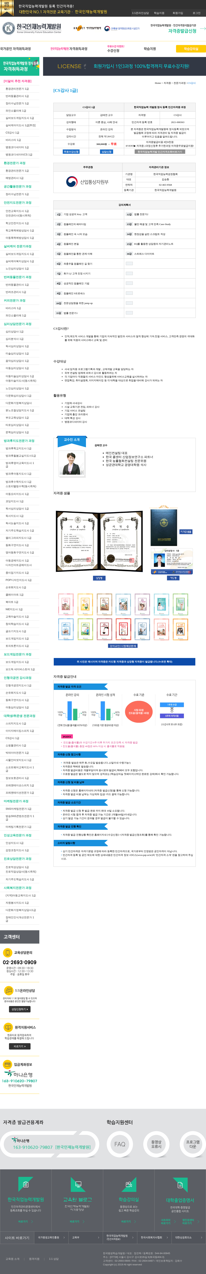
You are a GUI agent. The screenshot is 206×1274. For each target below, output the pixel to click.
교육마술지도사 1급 (17, 616)
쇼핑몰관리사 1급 (16, 745)
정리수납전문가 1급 (17, 103)
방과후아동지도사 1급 (18, 473)
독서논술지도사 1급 (17, 523)
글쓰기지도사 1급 (16, 631)
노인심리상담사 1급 (17, 268)
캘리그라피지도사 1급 (18, 537)
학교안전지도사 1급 (17, 223)
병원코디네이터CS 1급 (19, 154)
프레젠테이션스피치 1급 (20, 785)
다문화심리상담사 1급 (18, 395)
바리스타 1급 (13, 139)
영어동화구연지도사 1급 (20, 552)
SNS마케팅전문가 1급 (18, 808)
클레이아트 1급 (15, 594)
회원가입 (178, 12)
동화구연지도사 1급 (17, 545)
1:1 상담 (54, 1258)
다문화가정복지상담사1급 (21, 910)
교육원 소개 (12, 1258)
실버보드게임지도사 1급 (20, 117)
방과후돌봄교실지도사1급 (21, 455)
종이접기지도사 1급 (17, 572)
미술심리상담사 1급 (17, 353)
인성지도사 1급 (15, 842)
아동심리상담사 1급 (17, 368)
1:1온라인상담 (140, 12)
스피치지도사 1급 (16, 723)
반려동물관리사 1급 (17, 96)
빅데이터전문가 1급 (17, 752)
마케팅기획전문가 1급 (18, 826)
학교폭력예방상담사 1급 (20, 230)
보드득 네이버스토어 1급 (20, 669)
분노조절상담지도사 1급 (20, 410)
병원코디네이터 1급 (17, 147)
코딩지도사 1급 (15, 501)
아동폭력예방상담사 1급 (20, 237)
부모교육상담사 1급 (17, 417)
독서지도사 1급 (15, 515)
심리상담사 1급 (15, 331)
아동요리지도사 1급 (17, 493)
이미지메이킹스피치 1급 (20, 730)
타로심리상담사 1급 (17, 424)
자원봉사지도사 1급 (17, 902)
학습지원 (159, 12)
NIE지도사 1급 (14, 609)
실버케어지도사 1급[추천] (20, 125)
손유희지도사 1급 (16, 587)
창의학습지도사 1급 (17, 623)
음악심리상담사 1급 (17, 360)
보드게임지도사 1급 (17, 638)
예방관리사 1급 (15, 177)
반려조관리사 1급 (16, 291)
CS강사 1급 (12, 132)
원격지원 (34, 1258)
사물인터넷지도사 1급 (18, 760)
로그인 (197, 12)
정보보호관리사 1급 (17, 778)
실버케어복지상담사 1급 (20, 261)
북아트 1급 (12, 601)
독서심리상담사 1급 (17, 346)
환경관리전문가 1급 (17, 88)
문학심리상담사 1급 (17, 432)
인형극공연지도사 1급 (18, 685)
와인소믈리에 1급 (16, 110)
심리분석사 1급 (15, 338)
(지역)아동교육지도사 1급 (21, 895)
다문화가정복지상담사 (19, 402)
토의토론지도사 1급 (17, 645)
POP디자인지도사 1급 (19, 579)
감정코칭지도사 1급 (17, 850)
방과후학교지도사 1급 (18, 448)
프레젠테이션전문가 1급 (20, 792)
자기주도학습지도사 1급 (20, 530)
